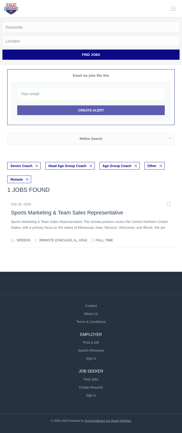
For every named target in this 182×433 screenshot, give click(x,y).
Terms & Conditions (91, 322)
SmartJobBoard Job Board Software (108, 421)
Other (151, 166)
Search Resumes (91, 350)
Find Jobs (91, 55)
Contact (91, 306)
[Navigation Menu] (173, 8)
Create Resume (91, 387)
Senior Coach (21, 166)
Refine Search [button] (91, 139)
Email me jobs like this (91, 75)
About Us (91, 314)
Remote (16, 179)
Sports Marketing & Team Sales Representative (67, 213)
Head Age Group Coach (67, 166)
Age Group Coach (117, 166)
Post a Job (91, 342)
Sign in (91, 358)
